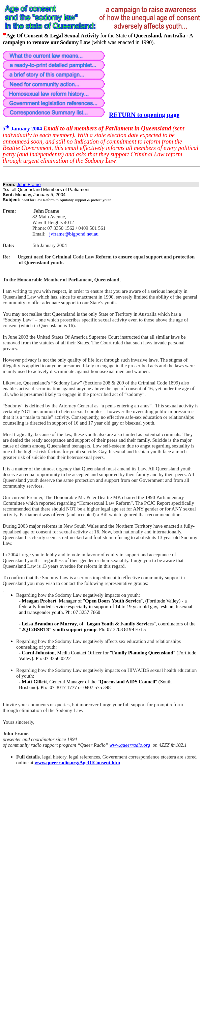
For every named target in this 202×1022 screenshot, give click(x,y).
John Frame (28, 184)
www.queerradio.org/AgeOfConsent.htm (77, 762)
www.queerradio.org (130, 745)
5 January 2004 (22, 128)
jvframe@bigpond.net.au (73, 234)
